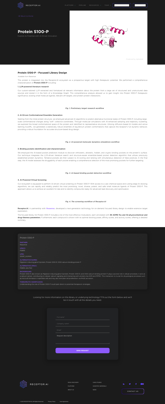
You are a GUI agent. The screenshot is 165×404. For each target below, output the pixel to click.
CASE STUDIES (97, 382)
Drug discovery (73, 382)
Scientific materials (99, 386)
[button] (70, 5)
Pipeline (82, 5)
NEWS (94, 389)
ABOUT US (71, 389)
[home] (32, 5)
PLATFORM (71, 386)
